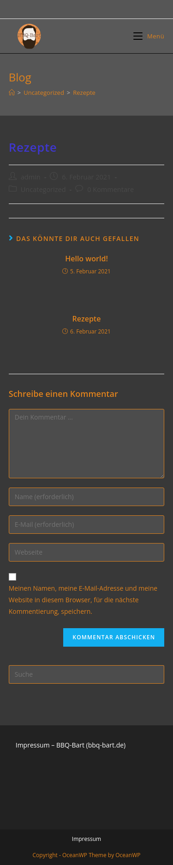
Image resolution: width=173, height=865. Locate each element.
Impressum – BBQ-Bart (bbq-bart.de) (70, 745)
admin (31, 177)
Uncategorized (43, 189)
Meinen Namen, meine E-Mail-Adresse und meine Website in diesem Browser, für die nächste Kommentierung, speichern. (83, 600)
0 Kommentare (110, 189)
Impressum (86, 839)
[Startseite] (12, 92)
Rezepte (86, 319)
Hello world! (86, 258)
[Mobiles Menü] (148, 36)
